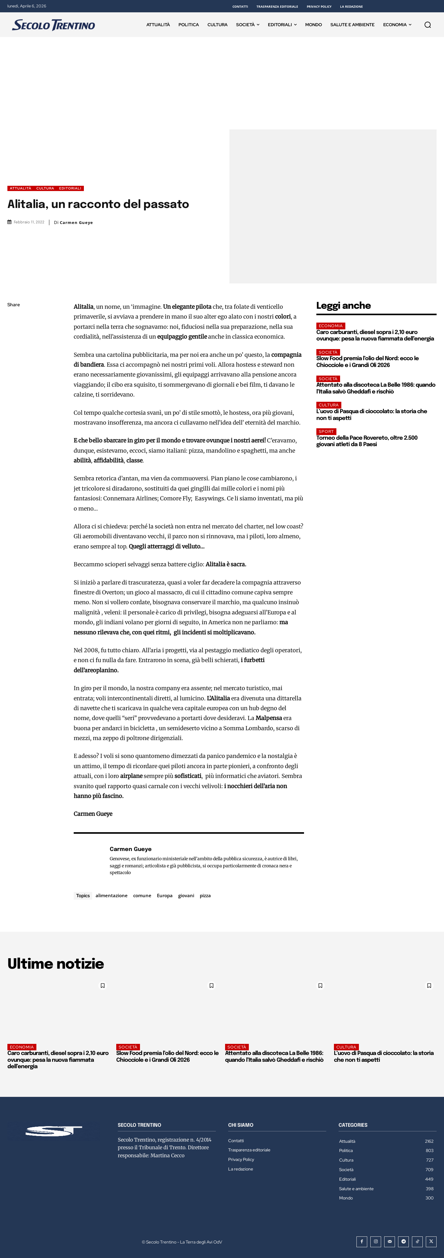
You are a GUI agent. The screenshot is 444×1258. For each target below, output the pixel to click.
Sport (326, 431)
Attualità (20, 188)
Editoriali (70, 188)
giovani (186, 895)
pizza (205, 895)
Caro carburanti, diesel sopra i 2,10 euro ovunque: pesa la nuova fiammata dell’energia (58, 1060)
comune (142, 895)
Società (328, 352)
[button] (428, 25)
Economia (331, 325)
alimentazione (112, 895)
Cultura (45, 188)
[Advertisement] (222, 83)
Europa (165, 895)
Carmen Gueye (76, 222)
